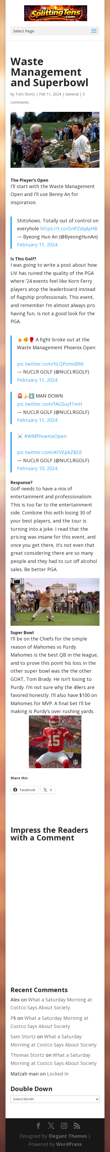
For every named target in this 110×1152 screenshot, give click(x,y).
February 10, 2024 (37, 468)
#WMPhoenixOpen (45, 436)
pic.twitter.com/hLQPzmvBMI (50, 364)
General (71, 94)
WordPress (69, 1144)
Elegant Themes (68, 1136)
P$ (13, 1018)
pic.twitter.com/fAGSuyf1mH (49, 404)
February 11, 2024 (37, 244)
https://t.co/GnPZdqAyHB (68, 228)
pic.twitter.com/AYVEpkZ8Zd (49, 452)
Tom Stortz (25, 94)
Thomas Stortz (27, 1055)
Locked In (58, 1073)
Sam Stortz (23, 1036)
